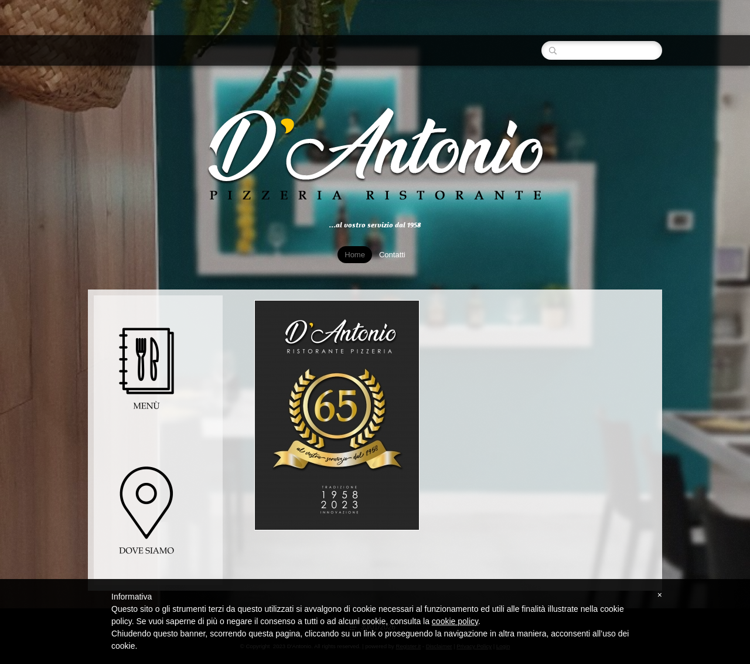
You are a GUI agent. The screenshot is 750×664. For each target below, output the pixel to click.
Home (355, 254)
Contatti (392, 254)
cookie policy (455, 621)
